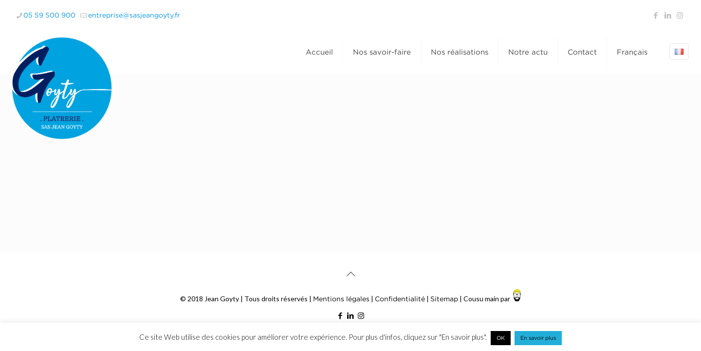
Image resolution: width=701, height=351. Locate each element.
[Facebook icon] (655, 15)
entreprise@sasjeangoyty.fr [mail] (134, 15)
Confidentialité (400, 298)
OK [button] (501, 338)
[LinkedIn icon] (667, 15)
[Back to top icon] (350, 274)
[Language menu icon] (679, 51)
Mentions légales (341, 298)
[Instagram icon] (679, 15)
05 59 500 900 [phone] (49, 15)
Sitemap (444, 298)
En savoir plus (538, 338)
